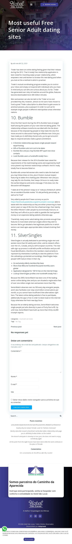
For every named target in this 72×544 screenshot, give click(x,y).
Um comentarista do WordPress (30, 453)
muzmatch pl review (26, 319)
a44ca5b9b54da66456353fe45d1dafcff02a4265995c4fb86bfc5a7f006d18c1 (36, 425)
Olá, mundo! (48, 453)
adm (14, 63)
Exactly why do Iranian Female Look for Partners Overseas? (36, 428)
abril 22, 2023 (22, 63)
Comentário (16, 351)
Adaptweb (42, 526)
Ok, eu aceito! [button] (29, 539)
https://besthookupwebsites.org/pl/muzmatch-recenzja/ (32, 202)
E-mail (14, 384)
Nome (14, 376)
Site (12, 392)
